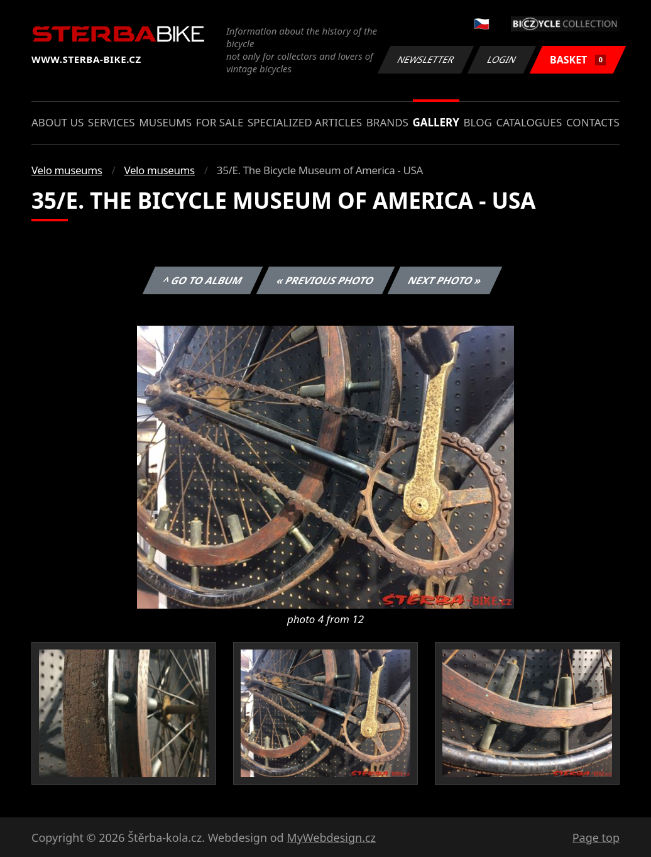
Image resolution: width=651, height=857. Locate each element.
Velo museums (66, 170)
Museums (165, 122)
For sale (220, 122)
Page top (596, 837)
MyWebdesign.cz (331, 837)
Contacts (593, 122)
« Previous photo (325, 280)
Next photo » (444, 280)
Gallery (436, 122)
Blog (478, 122)
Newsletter (425, 59)
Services (111, 122)
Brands (387, 122)
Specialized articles (305, 122)
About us (57, 122)
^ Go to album (202, 280)
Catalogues (529, 122)
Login (502, 59)
